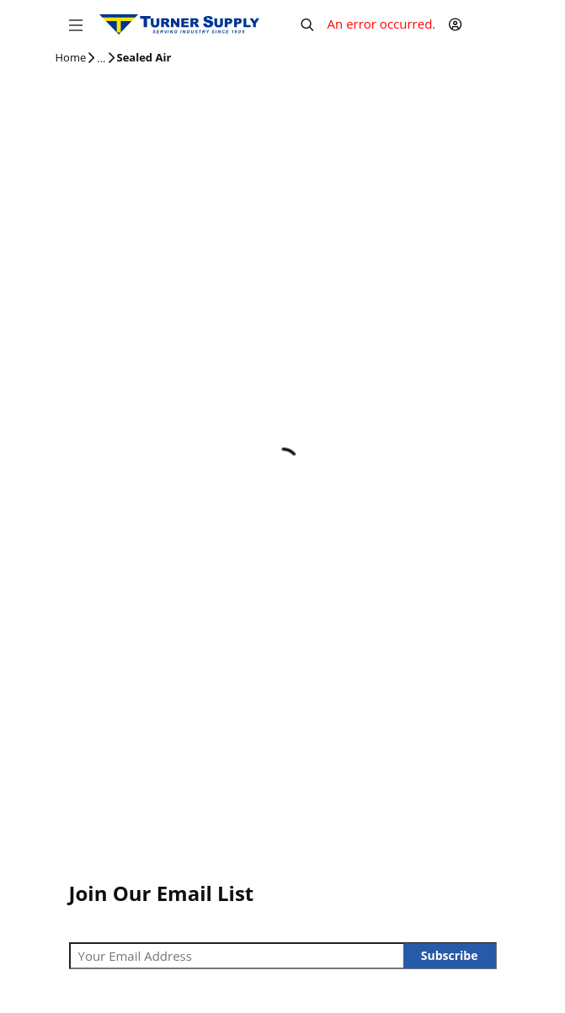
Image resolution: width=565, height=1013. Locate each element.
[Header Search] (307, 24)
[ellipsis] (101, 59)
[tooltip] (101, 59)
